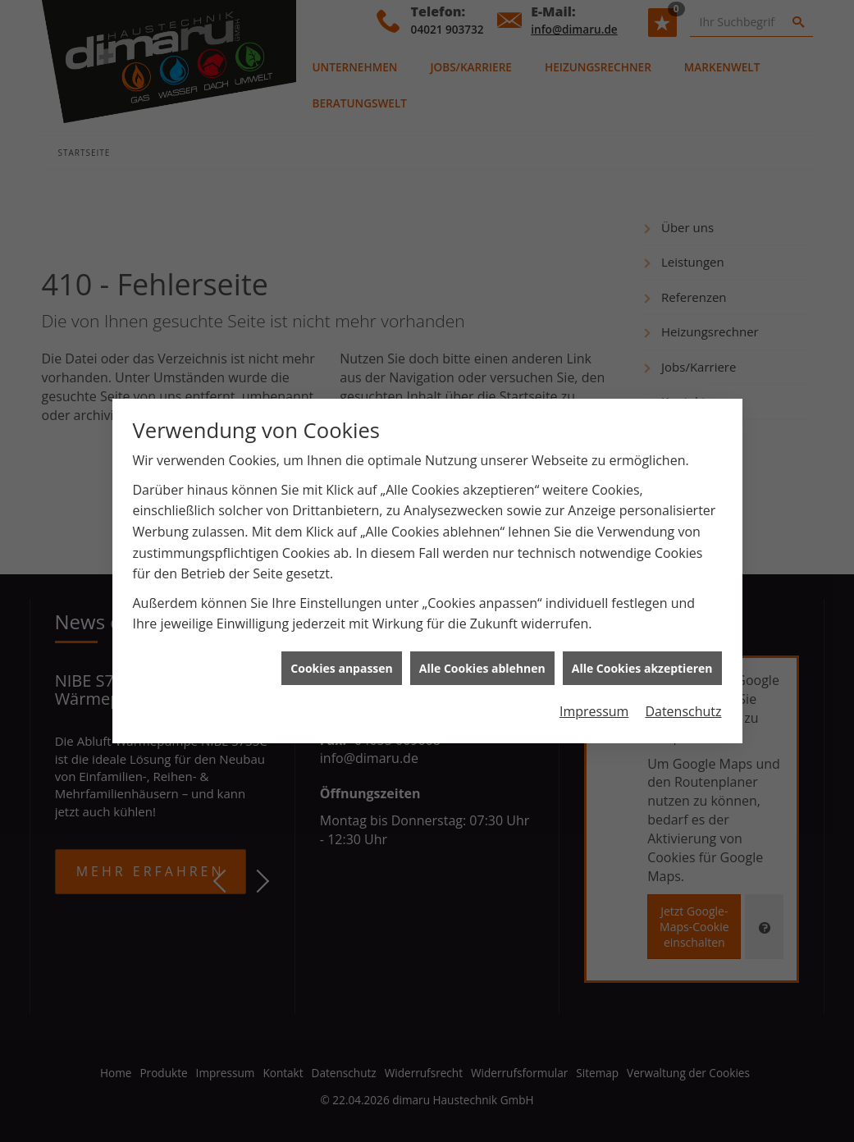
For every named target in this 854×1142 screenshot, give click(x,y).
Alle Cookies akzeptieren (642, 661)
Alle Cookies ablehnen (482, 661)
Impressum (593, 705)
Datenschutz (683, 705)
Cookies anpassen (341, 661)
